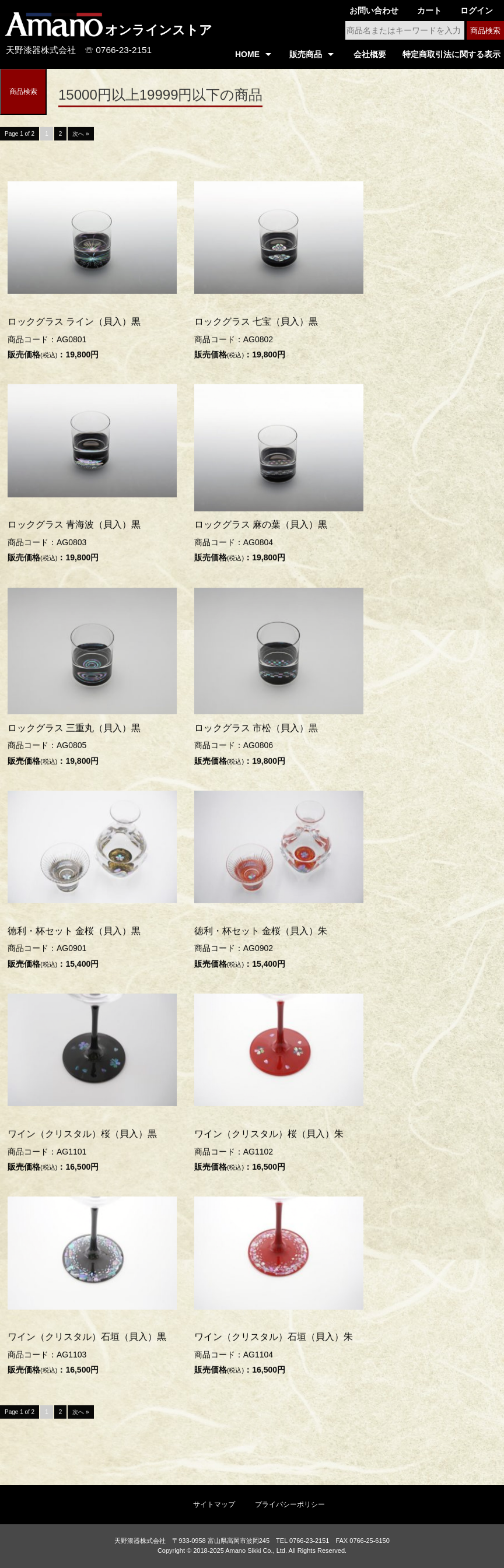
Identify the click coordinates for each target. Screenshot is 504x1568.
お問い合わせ (373, 10)
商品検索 (485, 30)
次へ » (80, 136)
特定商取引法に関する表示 (451, 54)
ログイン (476, 10)
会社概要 (370, 54)
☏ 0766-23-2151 (118, 50)
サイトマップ (214, 1504)
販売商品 (305, 54)
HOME (247, 54)
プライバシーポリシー (290, 1504)
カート (429, 10)
